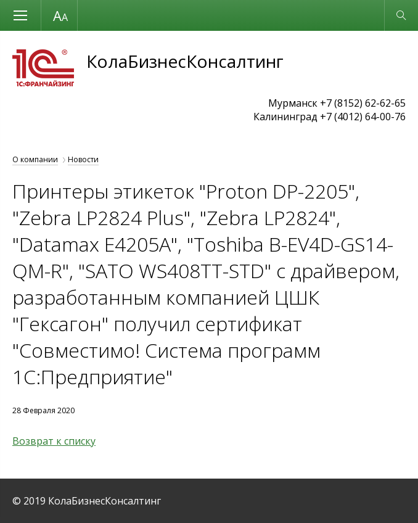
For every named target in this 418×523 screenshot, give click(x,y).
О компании (35, 159)
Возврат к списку (54, 441)
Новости (83, 159)
